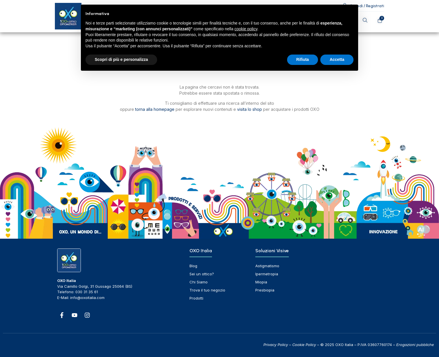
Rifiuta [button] (302, 59)
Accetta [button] (337, 59)
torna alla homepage (154, 109)
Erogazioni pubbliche (415, 344)
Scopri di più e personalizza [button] (121, 59)
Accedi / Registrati (367, 5)
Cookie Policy (304, 344)
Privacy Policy (275, 344)
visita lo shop (249, 109)
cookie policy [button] (246, 29)
